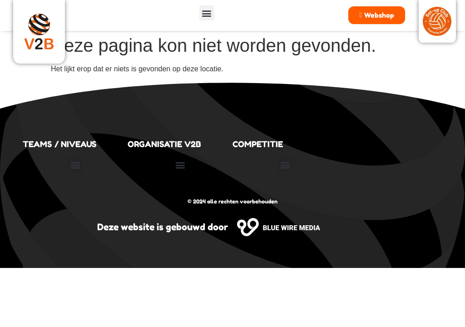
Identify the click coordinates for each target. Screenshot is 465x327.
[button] (206, 12)
